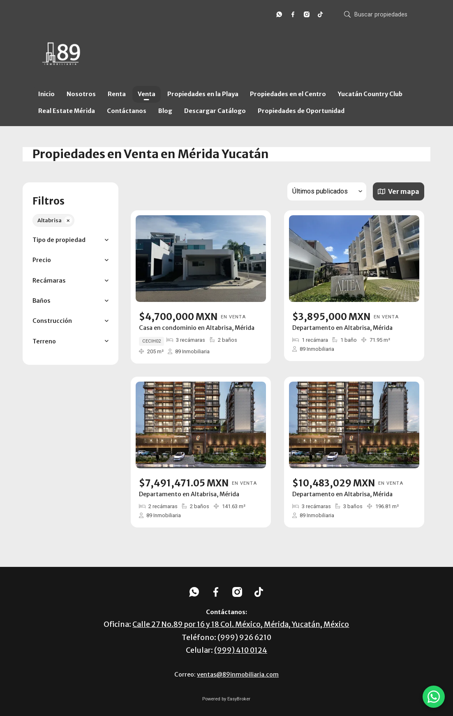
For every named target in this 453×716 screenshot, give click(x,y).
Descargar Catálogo (215, 111)
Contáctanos (126, 111)
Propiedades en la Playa (202, 94)
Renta (117, 94)
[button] (70, 240)
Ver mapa (398, 191)
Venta (146, 94)
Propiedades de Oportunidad (301, 111)
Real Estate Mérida (66, 111)
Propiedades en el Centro (288, 94)
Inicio (46, 94)
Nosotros (81, 94)
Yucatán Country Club (370, 94)
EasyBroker (238, 699)
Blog (165, 111)
